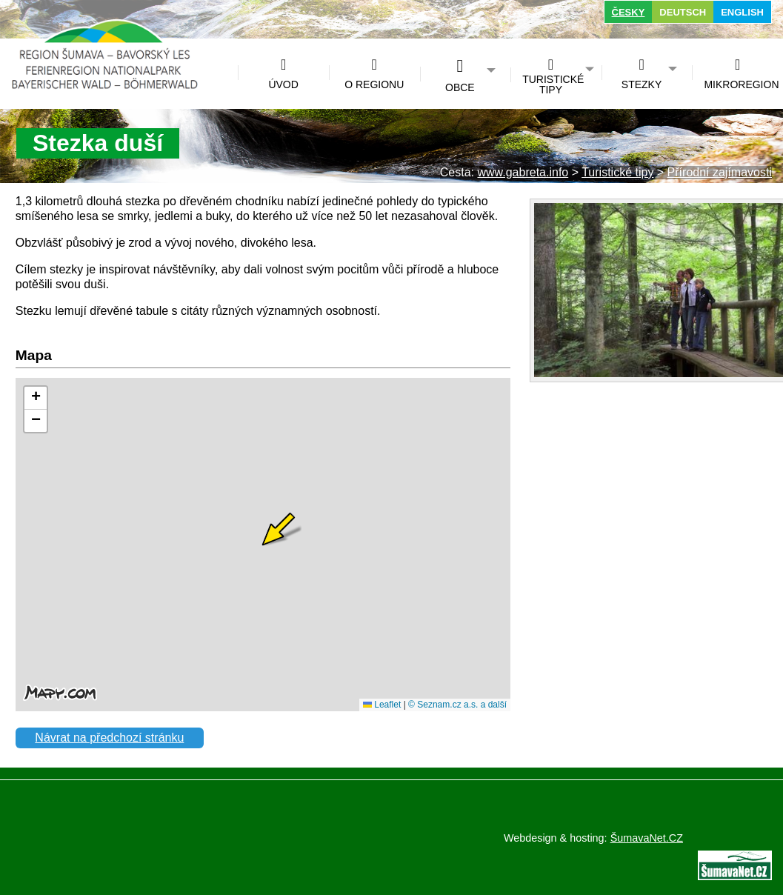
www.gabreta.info (522, 172)
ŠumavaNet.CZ (646, 838)
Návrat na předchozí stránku (109, 737)
